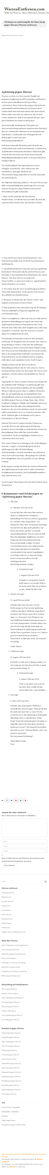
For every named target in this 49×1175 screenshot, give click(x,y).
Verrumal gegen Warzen (10, 1002)
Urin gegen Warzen (9, 1094)
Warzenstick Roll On (9, 989)
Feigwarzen (6, 906)
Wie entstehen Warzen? (10, 950)
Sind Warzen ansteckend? (11, 967)
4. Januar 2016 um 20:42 (29, 679)
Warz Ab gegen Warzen (10, 1007)
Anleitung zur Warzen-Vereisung (14, 963)
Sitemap (5, 1157)
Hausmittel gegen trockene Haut (14, 1125)
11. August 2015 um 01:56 (20, 657)
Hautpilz (5, 1116)
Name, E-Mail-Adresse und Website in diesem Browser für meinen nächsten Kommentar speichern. (23, 859)
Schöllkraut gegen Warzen (11, 1081)
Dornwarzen (6, 910)
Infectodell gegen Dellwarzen (12, 998)
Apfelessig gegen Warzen (11, 1033)
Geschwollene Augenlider (11, 1107)
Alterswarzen (7, 914)
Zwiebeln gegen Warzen (10, 1085)
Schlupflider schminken (10, 1112)
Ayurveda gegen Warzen (10, 1068)
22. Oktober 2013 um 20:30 (21, 508)
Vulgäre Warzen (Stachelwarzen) (14, 932)
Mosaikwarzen (7, 919)
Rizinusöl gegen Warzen (10, 1037)
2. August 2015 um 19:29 (29, 575)
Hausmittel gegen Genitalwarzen (14, 954)
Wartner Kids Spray (9, 1011)
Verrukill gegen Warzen (10, 1020)
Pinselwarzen (6, 923)
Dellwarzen (6, 928)
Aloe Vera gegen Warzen (11, 1046)
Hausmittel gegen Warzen (11, 1072)
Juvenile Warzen (7, 901)
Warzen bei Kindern (9, 958)
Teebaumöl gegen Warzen (11, 1063)
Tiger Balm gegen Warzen (11, 1042)
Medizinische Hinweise (37, 1154)
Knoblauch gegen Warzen (11, 1077)
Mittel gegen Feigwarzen (11, 976)
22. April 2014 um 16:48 (19, 600)
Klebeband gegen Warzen (11, 1090)
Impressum (6, 1154)
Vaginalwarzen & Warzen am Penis (14, 971)
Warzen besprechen (9, 1059)
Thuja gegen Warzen (9, 1050)
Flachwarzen (6, 897)
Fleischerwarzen (8, 893)
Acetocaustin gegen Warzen (12, 1015)
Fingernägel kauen (8, 1120)
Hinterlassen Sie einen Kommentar (12, 35)
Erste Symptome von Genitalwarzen (15, 945)
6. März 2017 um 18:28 (19, 701)
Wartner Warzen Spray (10, 993)
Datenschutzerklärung (19, 1154)
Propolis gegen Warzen (10, 1055)
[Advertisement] (24, 61)
